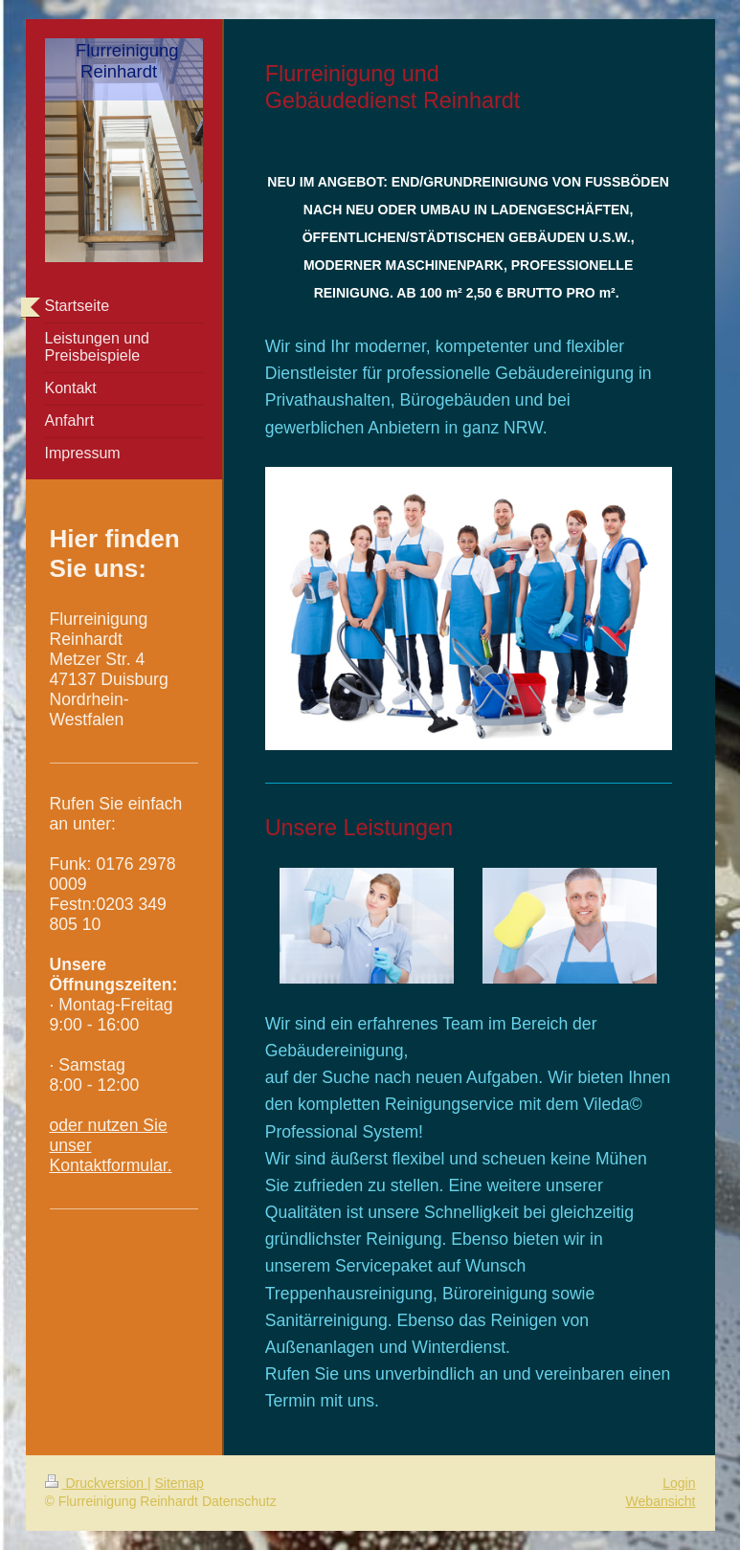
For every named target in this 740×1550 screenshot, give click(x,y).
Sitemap (179, 1483)
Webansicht (661, 1501)
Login (678, 1483)
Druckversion (96, 1483)
